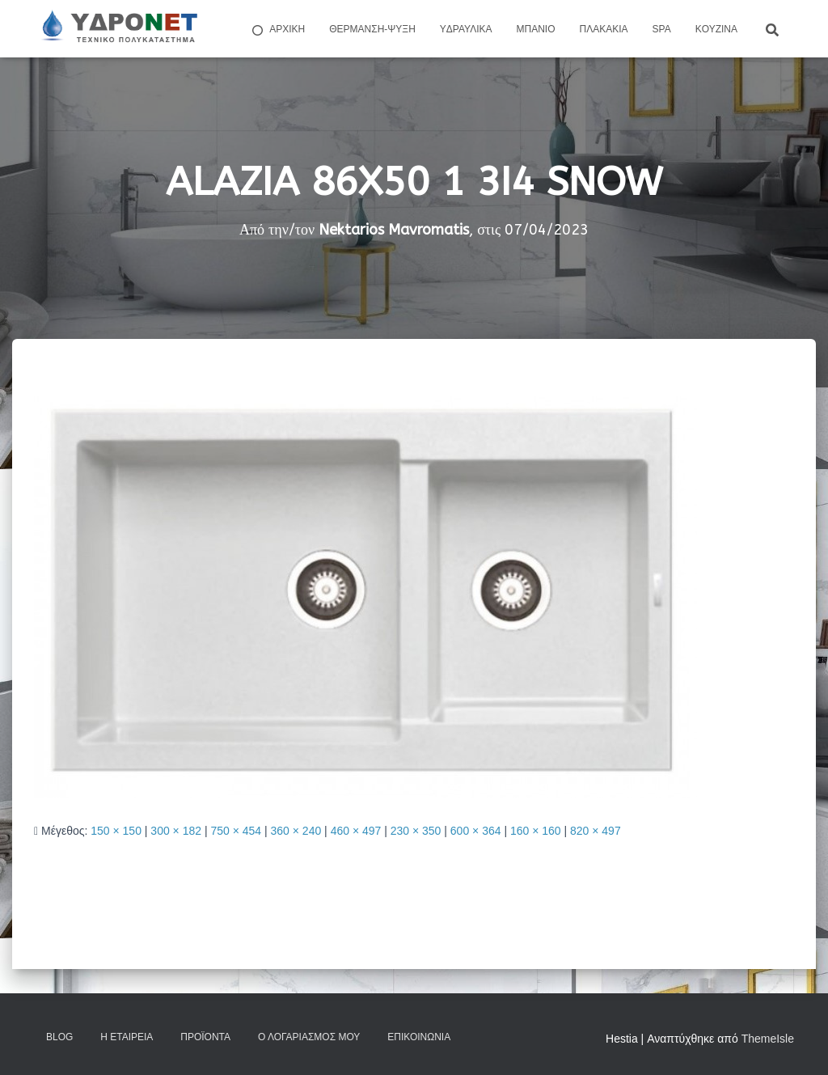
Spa (662, 29)
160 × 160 (535, 830)
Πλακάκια (604, 29)
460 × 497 (356, 830)
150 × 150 (116, 830)
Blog (59, 1037)
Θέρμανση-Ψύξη (372, 29)
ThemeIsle (767, 1038)
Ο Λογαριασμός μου (309, 1037)
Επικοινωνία (418, 1037)
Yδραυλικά (466, 29)
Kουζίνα (716, 29)
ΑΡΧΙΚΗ (277, 30)
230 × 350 (416, 830)
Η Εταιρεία (126, 1037)
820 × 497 (595, 830)
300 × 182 (175, 830)
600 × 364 (475, 830)
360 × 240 (296, 830)
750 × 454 (235, 830)
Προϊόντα (205, 1037)
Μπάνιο (536, 29)
